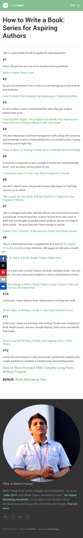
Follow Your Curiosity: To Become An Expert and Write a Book (40, 231)
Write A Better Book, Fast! (18, 72)
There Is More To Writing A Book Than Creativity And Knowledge (41, 150)
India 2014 (10, 495)
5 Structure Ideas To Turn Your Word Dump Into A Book (36, 173)
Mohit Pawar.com (13, 5)
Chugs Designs (53, 529)
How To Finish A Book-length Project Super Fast (32, 257)
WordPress (32, 529)
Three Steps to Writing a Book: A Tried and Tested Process (38, 310)
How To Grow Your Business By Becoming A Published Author (40, 96)
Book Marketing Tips (30, 379)
